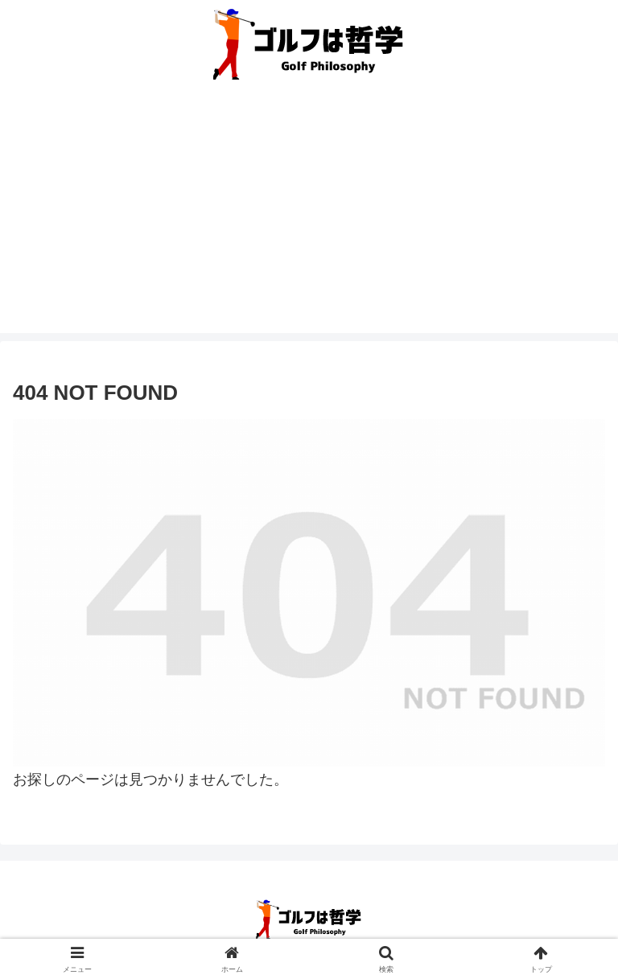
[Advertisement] (309, 220)
